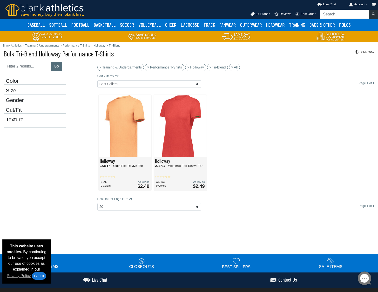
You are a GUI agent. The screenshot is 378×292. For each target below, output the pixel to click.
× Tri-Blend (217, 67)
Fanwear (227, 25)
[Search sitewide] (344, 14)
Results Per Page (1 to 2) (114, 199)
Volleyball (149, 25)
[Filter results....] (27, 66)
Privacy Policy (19, 276)
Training (297, 25)
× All (234, 67)
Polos (345, 25)
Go (56, 66)
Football (80, 25)
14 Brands (260, 14)
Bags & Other (322, 25)
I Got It (39, 276)
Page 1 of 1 (366, 206)
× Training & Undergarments (121, 67)
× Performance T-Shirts (164, 67)
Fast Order (305, 14)
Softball (58, 25)
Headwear (275, 25)
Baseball (36, 25)
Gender (15, 100)
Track (209, 25)
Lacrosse (190, 25)
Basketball (105, 25)
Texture (14, 119)
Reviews (282, 14)
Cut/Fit (14, 110)
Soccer (127, 25)
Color (12, 81)
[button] (322, 3)
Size (11, 90)
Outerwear (251, 25)
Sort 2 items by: (108, 76)
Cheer (170, 25)
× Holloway (195, 67)
